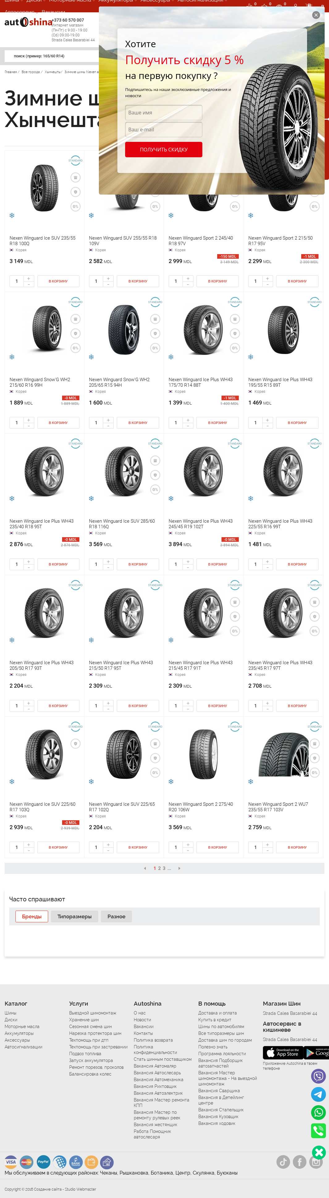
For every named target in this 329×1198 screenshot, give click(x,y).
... (169, 868)
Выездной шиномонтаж (92, 1013)
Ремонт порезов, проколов (96, 1067)
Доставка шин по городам (225, 1040)
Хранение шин (84, 1019)
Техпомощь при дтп (88, 1040)
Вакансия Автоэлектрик (158, 1093)
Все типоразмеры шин (221, 1033)
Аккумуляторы (19, 1033)
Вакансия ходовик (216, 1123)
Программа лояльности (222, 1053)
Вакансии (53, 12)
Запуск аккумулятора (91, 1060)
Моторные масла (22, 1026)
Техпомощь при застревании (98, 1046)
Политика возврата (153, 1040)
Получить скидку (163, 149)
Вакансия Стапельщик (221, 1109)
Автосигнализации (23, 1046)
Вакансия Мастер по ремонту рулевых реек (157, 1115)
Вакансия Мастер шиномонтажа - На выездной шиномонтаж (227, 1078)
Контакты (143, 1033)
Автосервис (19, 12)
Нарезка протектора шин (95, 1033)
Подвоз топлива (85, 1053)
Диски (11, 1019)
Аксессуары (17, 1040)
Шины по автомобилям (221, 1026)
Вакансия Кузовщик (218, 1116)
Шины (10, 1013)
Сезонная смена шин (90, 1026)
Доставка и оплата (217, 1013)
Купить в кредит (214, 1019)
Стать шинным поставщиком (163, 1059)
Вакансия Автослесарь (157, 1072)
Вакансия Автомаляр (155, 1066)
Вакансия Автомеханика (158, 1079)
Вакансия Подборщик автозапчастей (220, 1063)
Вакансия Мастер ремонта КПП (161, 1102)
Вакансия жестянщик (155, 1124)
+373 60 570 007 (73, 30)
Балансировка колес (90, 1074)
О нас (140, 1013)
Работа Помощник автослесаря (152, 1134)
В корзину (58, 281)
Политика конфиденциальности (155, 1049)
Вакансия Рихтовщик (155, 1086)
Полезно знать (212, 1046)
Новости (142, 1019)
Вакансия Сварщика (219, 1090)
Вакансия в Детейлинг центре (221, 1100)
